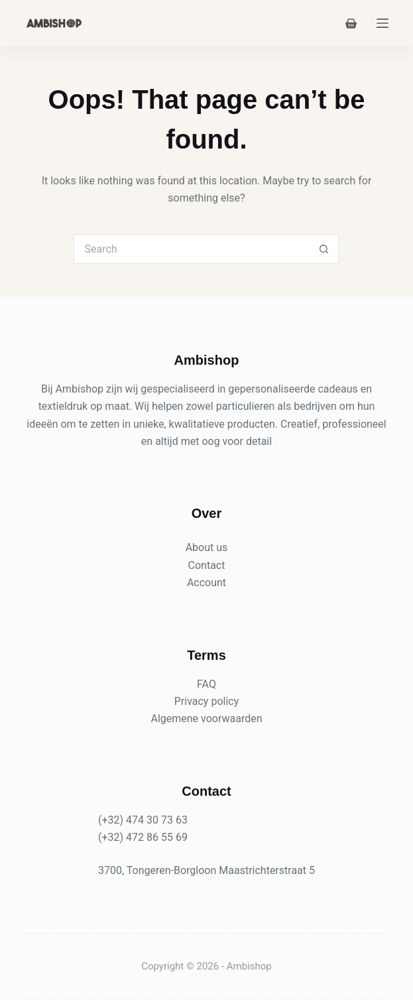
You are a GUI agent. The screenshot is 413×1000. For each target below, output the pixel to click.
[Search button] (324, 249)
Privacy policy (206, 701)
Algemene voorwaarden (206, 718)
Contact (206, 565)
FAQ (206, 684)
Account (206, 582)
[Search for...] (191, 249)
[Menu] (382, 23)
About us (207, 547)
